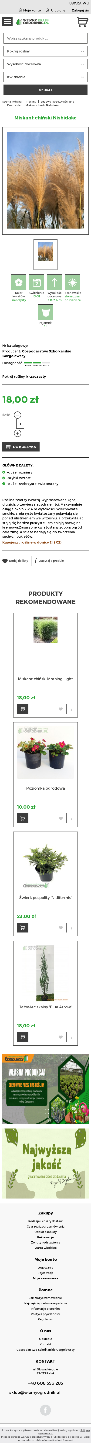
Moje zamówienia (45, 1278)
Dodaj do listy (15, 560)
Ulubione (55, 10)
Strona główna (12, 101)
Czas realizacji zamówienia (45, 1226)
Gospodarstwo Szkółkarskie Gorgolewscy (45, 1349)
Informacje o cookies (45, 1308)
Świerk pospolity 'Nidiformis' (45, 897)
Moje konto (30, 10)
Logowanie (45, 1267)
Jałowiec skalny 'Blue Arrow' (45, 1007)
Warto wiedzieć (46, 1247)
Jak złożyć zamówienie (45, 1297)
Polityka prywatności (45, 1314)
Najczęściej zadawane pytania (45, 1303)
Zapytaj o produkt (49, 560)
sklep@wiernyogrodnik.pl (34, 1392)
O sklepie (45, 1338)
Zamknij (68, 1440)
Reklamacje (45, 1237)
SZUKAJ (45, 90)
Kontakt (45, 1344)
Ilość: (6, 415)
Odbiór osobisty (45, 1231)
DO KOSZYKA (21, 447)
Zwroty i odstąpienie (45, 1242)
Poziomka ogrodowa (45, 788)
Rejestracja (45, 1272)
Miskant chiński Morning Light (45, 679)
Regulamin (45, 1319)
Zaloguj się (80, 10)
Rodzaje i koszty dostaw (45, 1221)
